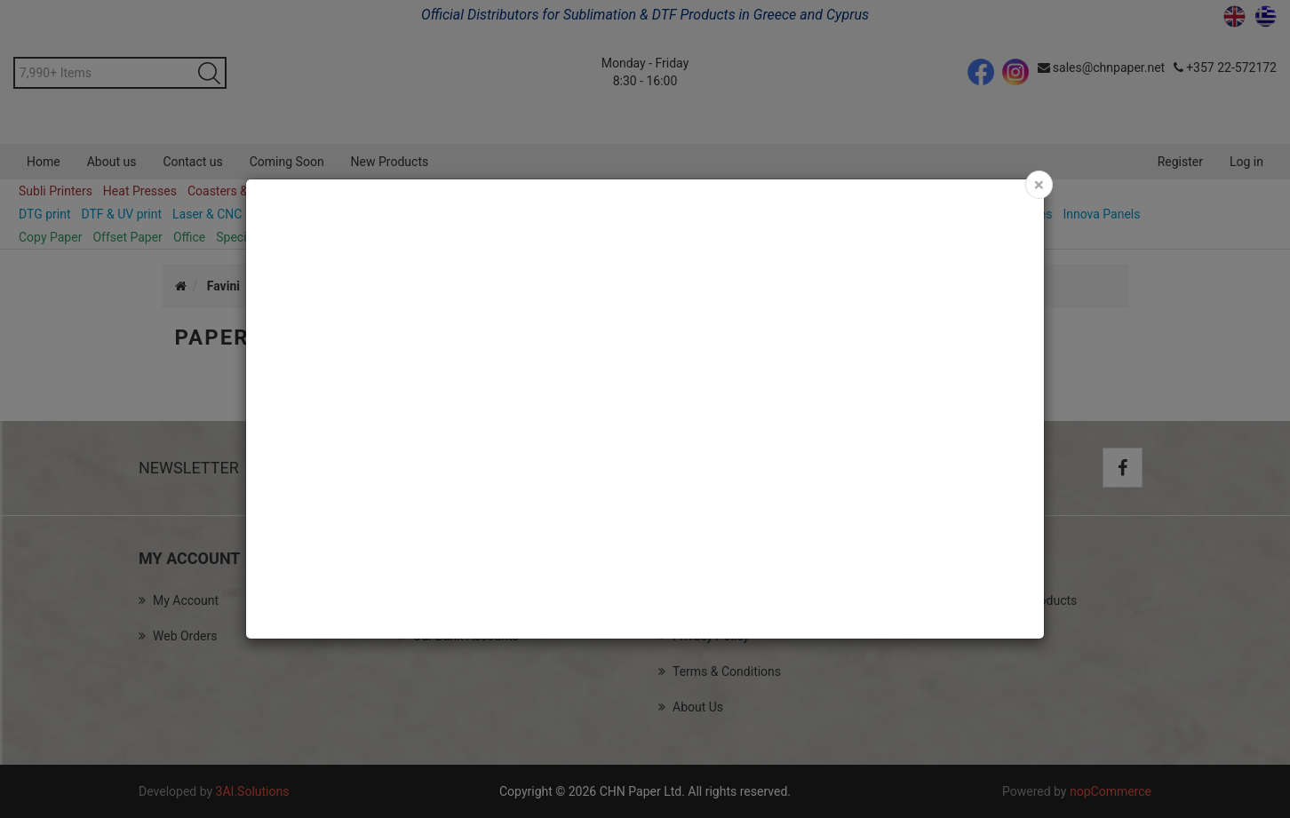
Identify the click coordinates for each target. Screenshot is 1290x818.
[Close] (1039, 185)
